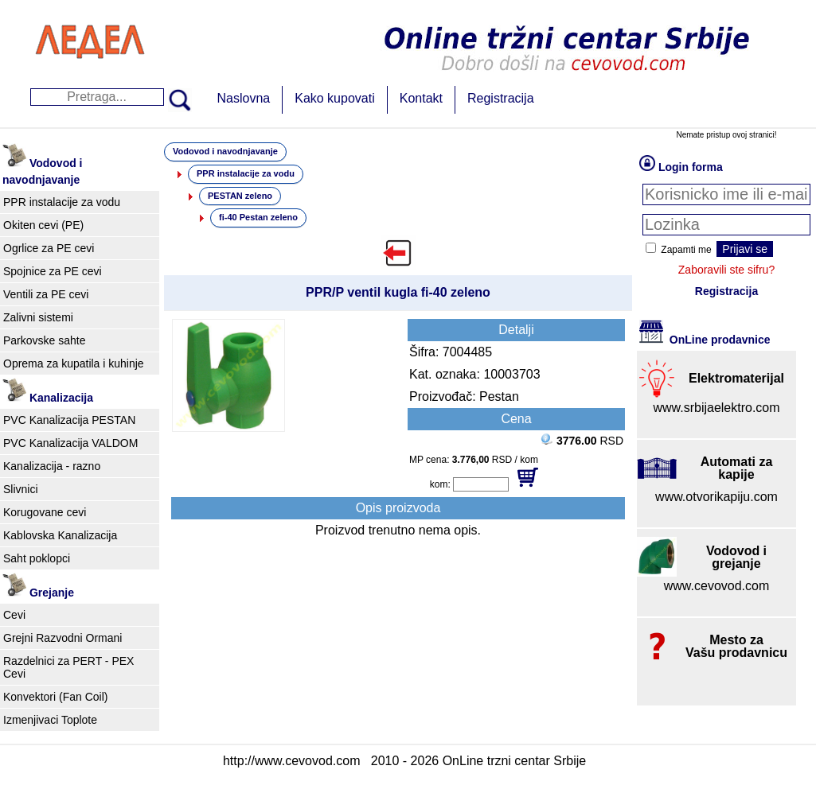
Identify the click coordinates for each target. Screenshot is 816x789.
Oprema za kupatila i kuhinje (73, 363)
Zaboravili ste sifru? (726, 269)
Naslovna (244, 98)
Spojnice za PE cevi (52, 271)
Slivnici (20, 489)
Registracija (500, 98)
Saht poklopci (36, 558)
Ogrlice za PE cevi (48, 248)
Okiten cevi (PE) (43, 225)
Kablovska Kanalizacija (60, 535)
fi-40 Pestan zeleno (258, 217)
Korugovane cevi (44, 512)
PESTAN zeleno (240, 195)
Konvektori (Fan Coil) (55, 696)
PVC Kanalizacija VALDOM (70, 443)
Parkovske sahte (44, 340)
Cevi (14, 614)
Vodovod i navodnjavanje (225, 151)
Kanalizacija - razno (51, 466)
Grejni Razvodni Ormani (62, 638)
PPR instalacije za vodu (61, 202)
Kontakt (421, 98)
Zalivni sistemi (38, 317)
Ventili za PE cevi (45, 294)
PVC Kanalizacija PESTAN (69, 420)
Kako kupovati (335, 98)
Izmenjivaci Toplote (50, 719)
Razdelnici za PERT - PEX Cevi (68, 667)
